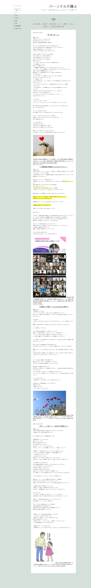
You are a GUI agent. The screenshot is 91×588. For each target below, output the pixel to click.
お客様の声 (65, 23)
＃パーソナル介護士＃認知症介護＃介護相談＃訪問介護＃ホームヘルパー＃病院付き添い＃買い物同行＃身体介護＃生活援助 (53, 301)
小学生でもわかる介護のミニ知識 (57, 26)
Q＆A (16, 15)
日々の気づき (44, 23)
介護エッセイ (46, 26)
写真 (16, 20)
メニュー (17, 12)
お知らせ (17, 18)
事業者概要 (18, 26)
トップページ (18, 5)
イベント (59, 23)
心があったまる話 (36, 23)
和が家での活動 (53, 23)
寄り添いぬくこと (53, 35)
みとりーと (72, 23)
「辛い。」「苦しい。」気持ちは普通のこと (53, 426)
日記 (16, 23)
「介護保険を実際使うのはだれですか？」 (53, 167)
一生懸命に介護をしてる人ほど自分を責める (53, 307)
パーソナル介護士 (63, 6)
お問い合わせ (18, 28)
